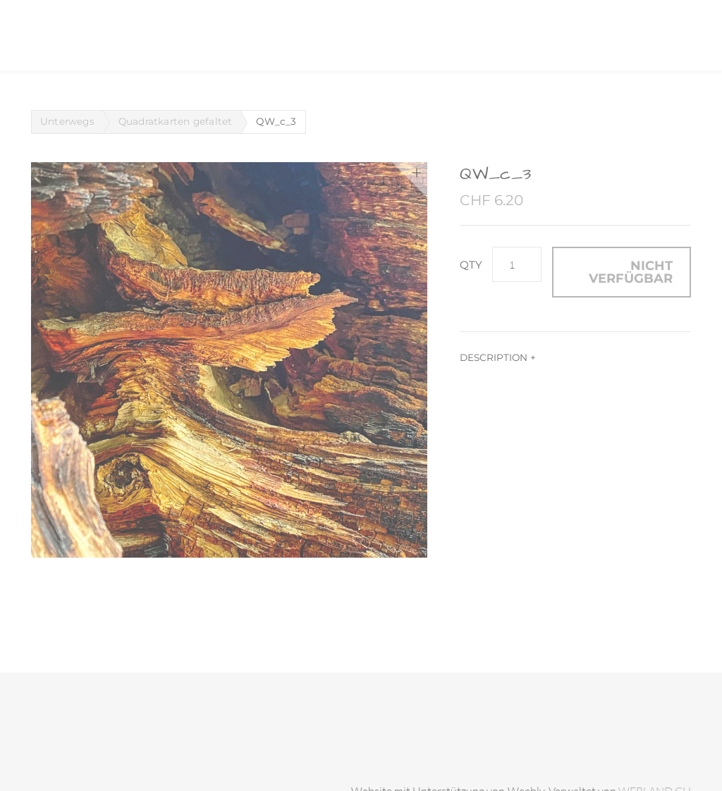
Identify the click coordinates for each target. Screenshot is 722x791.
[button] (621, 272)
